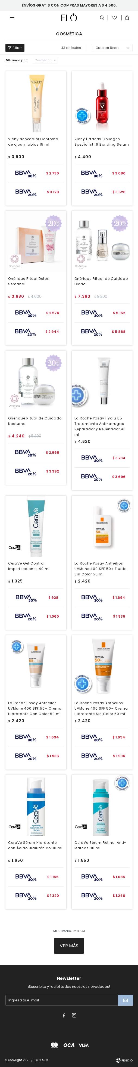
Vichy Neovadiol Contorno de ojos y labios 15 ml (33, 142)
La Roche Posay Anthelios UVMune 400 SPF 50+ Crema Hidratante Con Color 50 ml (35, 708)
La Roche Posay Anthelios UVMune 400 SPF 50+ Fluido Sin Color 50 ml (100, 569)
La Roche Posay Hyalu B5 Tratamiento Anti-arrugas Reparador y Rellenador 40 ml (100, 426)
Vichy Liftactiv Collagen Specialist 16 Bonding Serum (101, 142)
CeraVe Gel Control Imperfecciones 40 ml (29, 566)
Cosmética (43, 60)
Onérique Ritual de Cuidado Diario (101, 281)
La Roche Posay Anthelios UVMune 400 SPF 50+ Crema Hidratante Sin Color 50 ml (101, 708)
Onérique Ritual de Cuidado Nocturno (35, 421)
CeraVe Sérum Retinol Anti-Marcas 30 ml (100, 845)
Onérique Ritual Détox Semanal (28, 281)
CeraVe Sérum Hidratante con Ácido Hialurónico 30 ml (35, 845)
